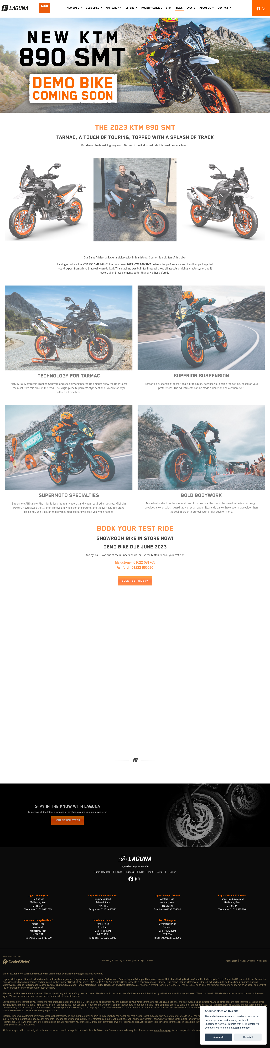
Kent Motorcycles (167, 920)
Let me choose (241, 1027)
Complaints (262, 960)
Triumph (171, 871)
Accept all (219, 1037)
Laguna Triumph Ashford (167, 895)
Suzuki (160, 871)
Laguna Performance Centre (102, 895)
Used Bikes (93, 8)
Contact (223, 8)
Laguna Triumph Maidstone (232, 895)
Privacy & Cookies (247, 960)
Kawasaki (131, 871)
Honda (118, 871)
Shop (169, 8)
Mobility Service (151, 8)
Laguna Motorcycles (38, 895)
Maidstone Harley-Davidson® (38, 920)
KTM (141, 871)
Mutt (150, 871)
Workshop (113, 8)
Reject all (248, 1037)
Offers (130, 8)
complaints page (162, 1030)
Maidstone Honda (103, 920)
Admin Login (231, 960)
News (179, 8)
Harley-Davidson (103, 871)
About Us (206, 8)
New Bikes (73, 8)
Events (191, 8)
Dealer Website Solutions (12, 956)
